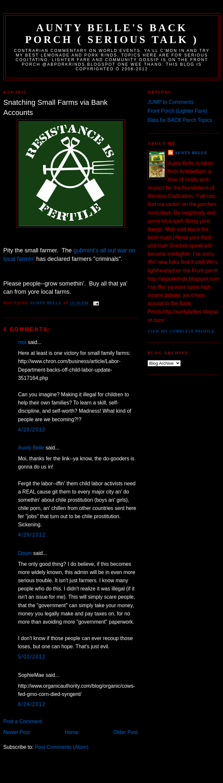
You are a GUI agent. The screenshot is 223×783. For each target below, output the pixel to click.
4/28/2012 (32, 429)
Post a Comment (22, 721)
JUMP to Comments (170, 102)
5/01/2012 (32, 656)
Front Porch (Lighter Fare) (177, 111)
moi (22, 342)
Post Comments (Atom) (61, 747)
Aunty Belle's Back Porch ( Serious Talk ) (112, 33)
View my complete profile (181, 331)
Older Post (125, 732)
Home (72, 732)
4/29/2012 (32, 535)
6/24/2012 (32, 704)
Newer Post (16, 732)
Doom (25, 553)
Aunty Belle (31, 447)
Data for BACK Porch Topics (180, 120)
